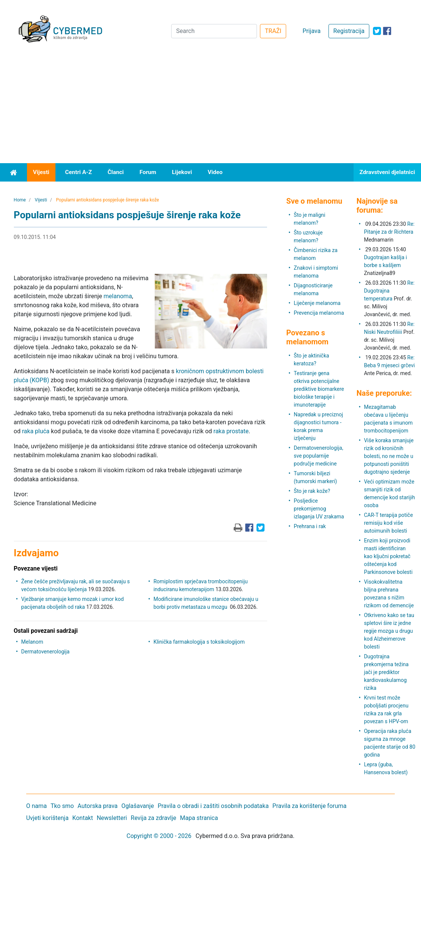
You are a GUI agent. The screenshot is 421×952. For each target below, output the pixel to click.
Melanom (32, 642)
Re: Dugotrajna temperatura (389, 291)
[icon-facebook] (387, 31)
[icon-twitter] (377, 31)
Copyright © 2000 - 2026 (159, 835)
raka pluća (35, 431)
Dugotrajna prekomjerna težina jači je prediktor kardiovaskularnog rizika (386, 672)
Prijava (312, 31)
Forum (147, 172)
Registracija (348, 31)
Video (215, 172)
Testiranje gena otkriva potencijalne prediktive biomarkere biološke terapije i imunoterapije (319, 389)
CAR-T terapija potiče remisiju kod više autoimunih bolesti (388, 523)
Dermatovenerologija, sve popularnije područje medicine (318, 456)
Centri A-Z (78, 172)
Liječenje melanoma (317, 303)
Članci (115, 172)
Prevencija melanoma (319, 313)
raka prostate (231, 431)
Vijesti (41, 172)
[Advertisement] (210, 106)
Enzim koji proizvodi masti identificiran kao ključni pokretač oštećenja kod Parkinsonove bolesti (388, 556)
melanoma (118, 296)
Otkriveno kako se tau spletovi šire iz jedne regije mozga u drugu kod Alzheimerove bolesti (389, 631)
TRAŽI (273, 31)
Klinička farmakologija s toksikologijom (199, 642)
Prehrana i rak (310, 526)
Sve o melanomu (314, 201)
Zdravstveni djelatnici (387, 172)
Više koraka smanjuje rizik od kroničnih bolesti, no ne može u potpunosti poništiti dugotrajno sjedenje (389, 456)
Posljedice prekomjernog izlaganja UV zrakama (319, 509)
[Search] (214, 31)
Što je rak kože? (312, 491)
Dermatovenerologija (45, 652)
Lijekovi (182, 172)
